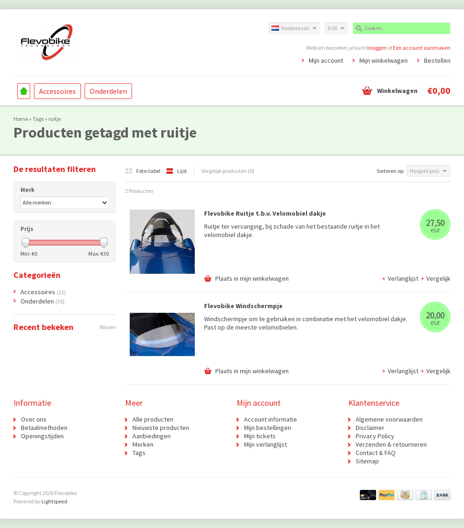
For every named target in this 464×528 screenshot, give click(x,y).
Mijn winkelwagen (383, 60)
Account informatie (270, 419)
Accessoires (57, 91)
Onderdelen (108, 91)
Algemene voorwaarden (389, 419)
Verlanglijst (400, 278)
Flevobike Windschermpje (243, 306)
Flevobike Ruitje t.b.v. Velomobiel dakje (265, 213)
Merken (143, 444)
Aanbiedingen (152, 436)
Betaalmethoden (44, 427)
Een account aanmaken (422, 47)
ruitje (54, 118)
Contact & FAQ (376, 453)
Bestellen (437, 60)
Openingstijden (42, 436)
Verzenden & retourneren (391, 444)
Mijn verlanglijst (265, 444)
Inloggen (376, 47)
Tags (38, 118)
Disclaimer (370, 427)
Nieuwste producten (161, 427)
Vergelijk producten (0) (227, 170)
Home (23, 91)
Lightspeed (54, 501)
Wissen (107, 326)
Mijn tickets (260, 436)
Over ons (33, 419)
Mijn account (326, 60)
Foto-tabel (143, 170)
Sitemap (367, 461)
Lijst (176, 170)
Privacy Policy (375, 436)
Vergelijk (435, 278)
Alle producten (153, 419)
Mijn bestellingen (267, 427)
